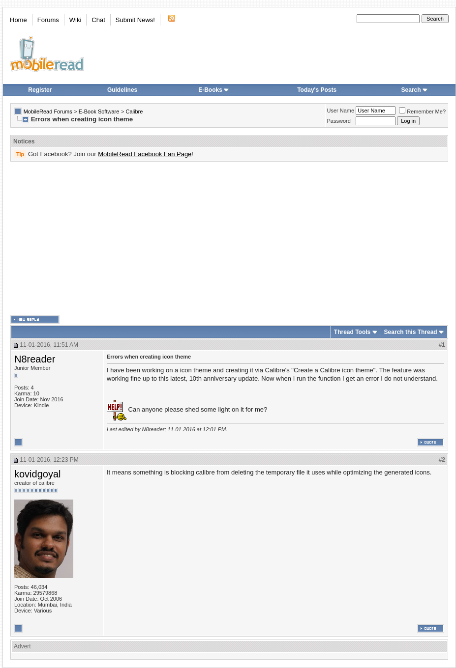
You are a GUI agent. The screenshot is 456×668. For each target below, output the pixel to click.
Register (40, 89)
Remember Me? (422, 111)
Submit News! (135, 20)
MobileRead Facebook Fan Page (144, 154)
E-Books (213, 89)
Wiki (75, 20)
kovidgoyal (37, 474)
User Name (341, 110)
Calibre (134, 111)
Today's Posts (316, 89)
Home (18, 20)
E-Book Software (99, 111)
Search (414, 89)
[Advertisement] (215, 238)
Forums (48, 20)
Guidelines (122, 89)
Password (339, 121)
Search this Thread (410, 332)
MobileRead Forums (48, 111)
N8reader (34, 359)
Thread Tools (352, 332)
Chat (98, 20)
